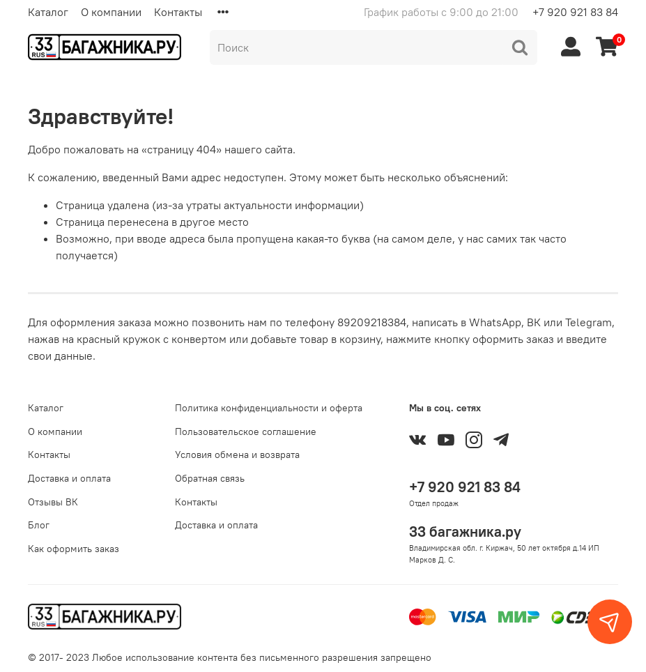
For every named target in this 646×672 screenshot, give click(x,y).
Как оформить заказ (73, 548)
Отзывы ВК (53, 502)
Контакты (178, 12)
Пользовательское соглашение (245, 431)
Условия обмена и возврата (237, 454)
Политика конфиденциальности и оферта (268, 408)
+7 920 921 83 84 (575, 12)
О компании (111, 12)
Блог (38, 525)
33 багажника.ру (465, 531)
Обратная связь (210, 478)
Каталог (48, 12)
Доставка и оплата (69, 478)
